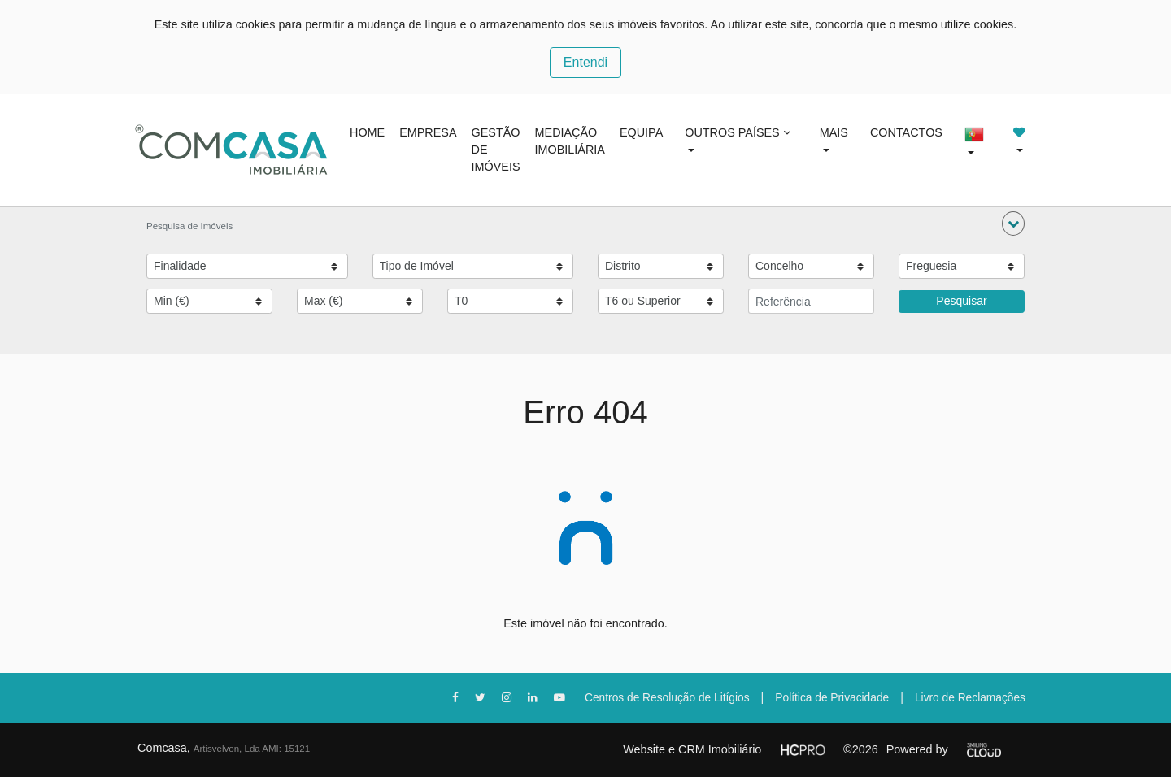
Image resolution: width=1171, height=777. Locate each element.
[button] (1013, 223)
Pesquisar (961, 300)
